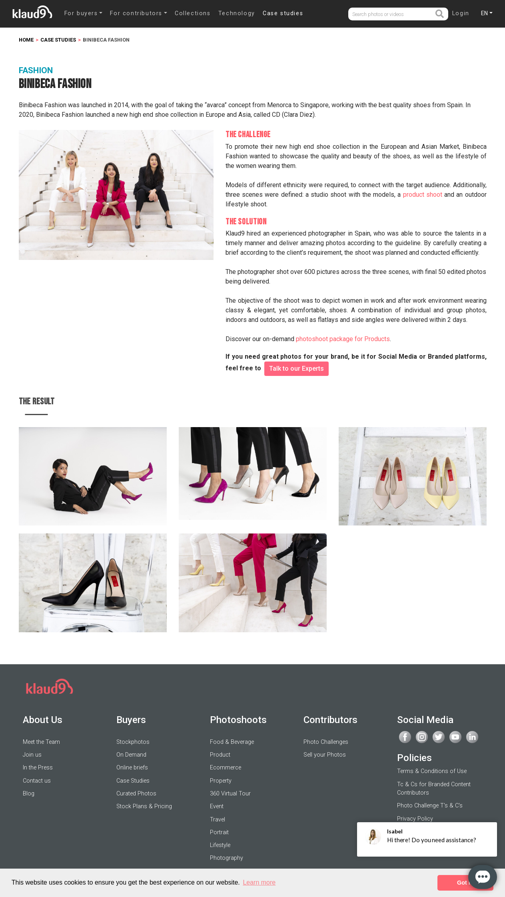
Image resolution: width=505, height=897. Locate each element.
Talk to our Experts (296, 368)
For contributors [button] (136, 13)
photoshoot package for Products (343, 339)
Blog (28, 793)
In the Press (38, 767)
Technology (236, 13)
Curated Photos (136, 793)
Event (217, 806)
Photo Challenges (325, 742)
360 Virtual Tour (230, 793)
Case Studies (133, 780)
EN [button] (484, 13)
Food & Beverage (232, 742)
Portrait (219, 832)
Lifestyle (220, 845)
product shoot (422, 194)
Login (460, 13)
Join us (32, 754)
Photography (226, 858)
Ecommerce (225, 767)
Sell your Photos (324, 754)
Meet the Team (41, 742)
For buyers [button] (81, 13)
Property (221, 780)
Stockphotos (133, 742)
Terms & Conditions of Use (432, 771)
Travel (217, 819)
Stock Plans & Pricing (144, 806)
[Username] (391, 14)
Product (220, 754)
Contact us (37, 780)
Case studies (283, 13)
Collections (193, 13)
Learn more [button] (259, 882)
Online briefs (132, 767)
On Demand (131, 754)
